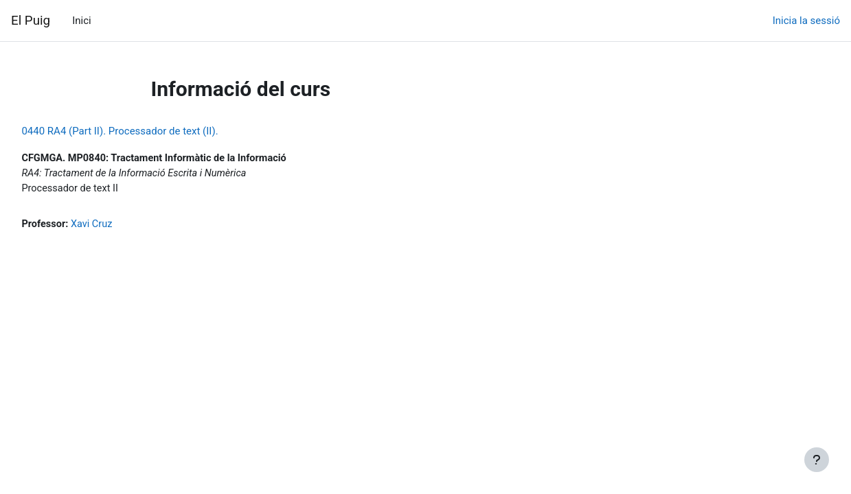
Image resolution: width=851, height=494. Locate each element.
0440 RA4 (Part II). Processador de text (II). (150, 131)
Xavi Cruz (124, 226)
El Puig (30, 20)
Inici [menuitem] (81, 20)
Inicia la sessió (806, 20)
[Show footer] (816, 459)
